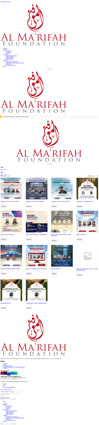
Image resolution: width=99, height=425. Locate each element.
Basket (4, 421)
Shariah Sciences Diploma (11, 410)
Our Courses (5, 409)
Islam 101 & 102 (9, 414)
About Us (5, 404)
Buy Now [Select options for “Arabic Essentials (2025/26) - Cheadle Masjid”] (29, 239)
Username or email (5, 391)
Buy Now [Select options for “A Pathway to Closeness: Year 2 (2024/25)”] (29, 206)
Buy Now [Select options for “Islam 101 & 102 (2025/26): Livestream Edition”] (29, 273)
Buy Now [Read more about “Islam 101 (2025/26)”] (80, 239)
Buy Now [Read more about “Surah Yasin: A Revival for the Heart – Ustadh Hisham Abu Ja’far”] (80, 274)
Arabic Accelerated (10, 411)
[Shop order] (92, 176)
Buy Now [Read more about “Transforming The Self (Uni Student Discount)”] (29, 308)
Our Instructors (9, 406)
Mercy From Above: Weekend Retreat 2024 (15, 417)
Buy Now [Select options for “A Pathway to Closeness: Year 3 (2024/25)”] (54, 206)
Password (3, 394)
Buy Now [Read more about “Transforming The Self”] (4, 308)
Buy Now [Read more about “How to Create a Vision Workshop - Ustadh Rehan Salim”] (54, 240)
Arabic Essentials (9, 413)
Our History (8, 407)
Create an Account (8, 389)
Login (2, 396)
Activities (5, 415)
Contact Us (8, 408)
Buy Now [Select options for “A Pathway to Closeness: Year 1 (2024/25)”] (4, 206)
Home (3, 361)
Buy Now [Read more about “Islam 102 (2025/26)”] (54, 273)
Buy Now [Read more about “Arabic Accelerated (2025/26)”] (4, 239)
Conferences (8, 419)
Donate (49, 69)
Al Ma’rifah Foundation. (13, 381)
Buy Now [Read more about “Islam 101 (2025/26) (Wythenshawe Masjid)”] (4, 273)
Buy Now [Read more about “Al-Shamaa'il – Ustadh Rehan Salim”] (80, 206)
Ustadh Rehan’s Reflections (12, 416)
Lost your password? (5, 397)
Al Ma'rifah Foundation (5, 1)
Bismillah (5, 403)
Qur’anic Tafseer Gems (11, 420)
